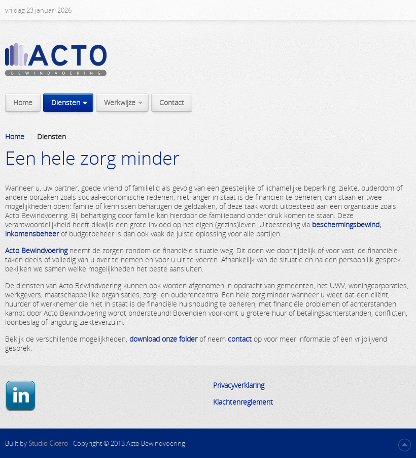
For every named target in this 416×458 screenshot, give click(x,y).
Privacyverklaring (238, 385)
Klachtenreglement (243, 402)
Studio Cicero (49, 443)
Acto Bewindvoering (36, 250)
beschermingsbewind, (346, 224)
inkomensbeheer (32, 233)
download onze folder (163, 339)
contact (240, 339)
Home (14, 136)
